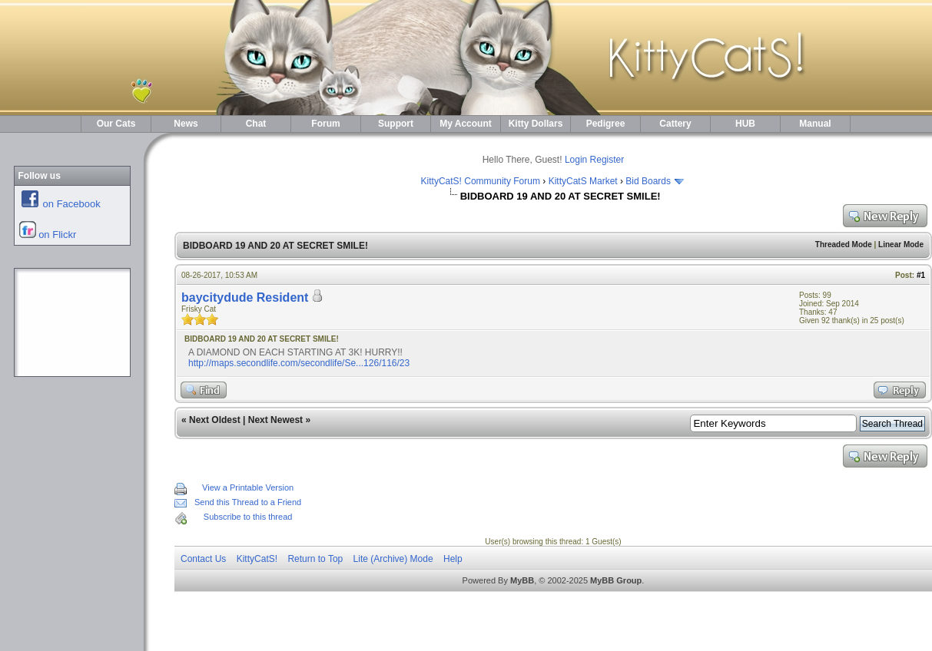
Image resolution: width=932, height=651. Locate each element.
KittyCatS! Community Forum (480, 181)
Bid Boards (648, 181)
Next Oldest (214, 420)
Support (395, 123)
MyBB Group (616, 580)
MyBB (522, 580)
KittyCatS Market (583, 181)
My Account (465, 123)
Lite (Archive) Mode (393, 559)
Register (607, 159)
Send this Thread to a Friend (247, 502)
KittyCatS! (257, 559)
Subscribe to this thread (248, 516)
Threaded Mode (843, 244)
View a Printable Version (248, 487)
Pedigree (605, 123)
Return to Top (315, 559)
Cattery (675, 123)
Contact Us (203, 559)
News (185, 123)
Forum (325, 123)
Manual (815, 123)
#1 (921, 275)
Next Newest (275, 420)
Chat (256, 123)
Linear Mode (901, 244)
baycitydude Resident (244, 297)
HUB (745, 123)
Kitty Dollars (536, 123)
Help (453, 559)
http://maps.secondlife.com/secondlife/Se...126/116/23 (299, 363)
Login (576, 159)
